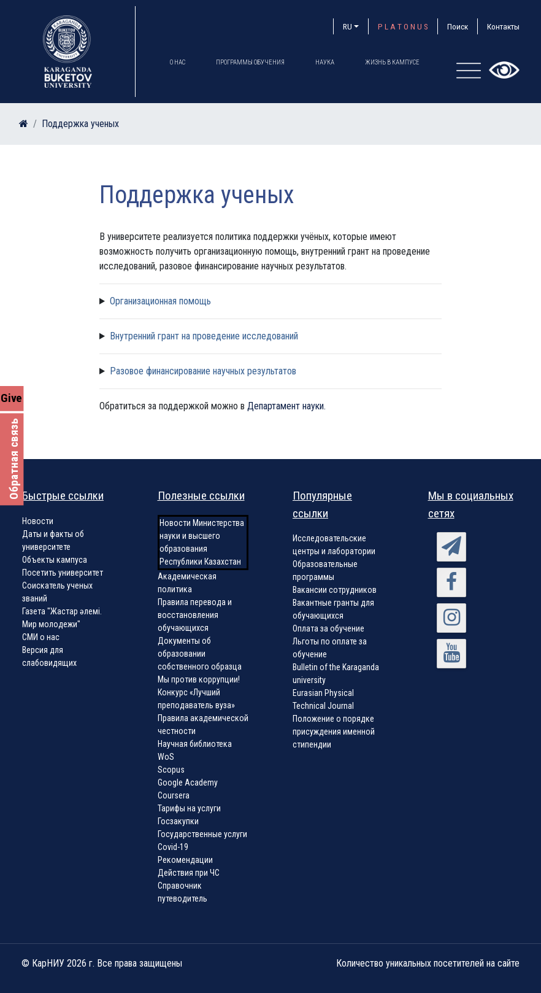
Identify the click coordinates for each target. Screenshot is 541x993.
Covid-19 (173, 847)
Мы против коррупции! (199, 679)
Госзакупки (178, 821)
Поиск (457, 26)
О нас (177, 62)
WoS (166, 757)
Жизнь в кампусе (392, 62)
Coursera (174, 795)
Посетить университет (62, 573)
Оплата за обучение (328, 628)
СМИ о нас (40, 637)
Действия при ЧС (189, 873)
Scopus (171, 770)
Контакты (503, 26)
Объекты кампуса (54, 560)
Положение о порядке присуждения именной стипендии (334, 731)
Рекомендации (185, 860)
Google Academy (188, 782)
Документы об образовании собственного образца (200, 653)
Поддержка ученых (80, 123)
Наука (324, 62)
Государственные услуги (202, 834)
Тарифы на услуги (189, 808)
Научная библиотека (195, 744)
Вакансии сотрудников (335, 590)
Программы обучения (250, 62)
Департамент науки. (286, 406)
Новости (37, 521)
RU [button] (347, 26)
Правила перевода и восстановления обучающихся (195, 615)
